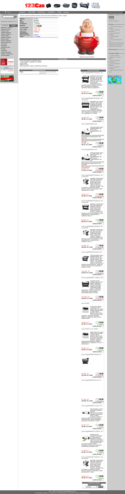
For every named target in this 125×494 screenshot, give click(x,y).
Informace (66, 12)
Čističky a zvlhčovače (6, 53)
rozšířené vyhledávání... (10, 18)
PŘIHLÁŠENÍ (32, 12)
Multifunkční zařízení (6, 27)
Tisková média (5, 35)
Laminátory (4, 50)
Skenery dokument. (6, 42)
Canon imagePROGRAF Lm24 (89, 124)
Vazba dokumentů (6, 52)
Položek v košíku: (114, 21)
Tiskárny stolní (5, 31)
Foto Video (4, 44)
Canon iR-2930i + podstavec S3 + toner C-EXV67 (115, 57)
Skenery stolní (5, 39)
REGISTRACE (41, 12)
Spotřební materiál (6, 37)
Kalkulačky (4, 45)
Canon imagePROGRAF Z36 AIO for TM (91, 252)
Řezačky (3, 48)
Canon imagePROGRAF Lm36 (89, 149)
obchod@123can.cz (84, 493)
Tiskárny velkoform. (6, 34)
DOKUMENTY (51, 12)
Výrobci (13, 25)
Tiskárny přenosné (6, 32)
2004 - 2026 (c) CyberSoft (55, 491)
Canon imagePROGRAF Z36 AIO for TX (91, 354)
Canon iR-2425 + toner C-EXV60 (89, 329)
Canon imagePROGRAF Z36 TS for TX (91, 380)
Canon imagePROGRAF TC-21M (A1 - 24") (92, 431)
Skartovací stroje (5, 47)
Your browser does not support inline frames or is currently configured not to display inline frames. (62, 5)
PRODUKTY (22, 12)
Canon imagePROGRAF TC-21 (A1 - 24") (91, 405)
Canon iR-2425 (85, 303)
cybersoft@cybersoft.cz (69, 491)
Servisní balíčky (5, 55)
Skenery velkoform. (6, 40)
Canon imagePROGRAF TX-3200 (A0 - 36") (92, 277)
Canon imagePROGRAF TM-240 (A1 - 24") (92, 72)
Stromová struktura (7, 21)
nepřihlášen (112, 19)
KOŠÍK (59, 12)
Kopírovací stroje (5, 29)
